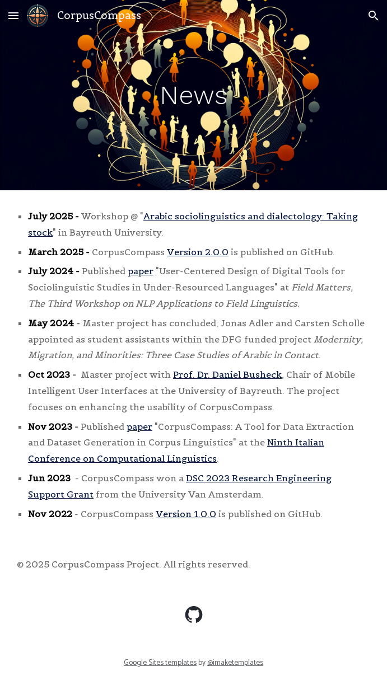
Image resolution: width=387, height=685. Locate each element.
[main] (193, 95)
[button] (13, 15)
